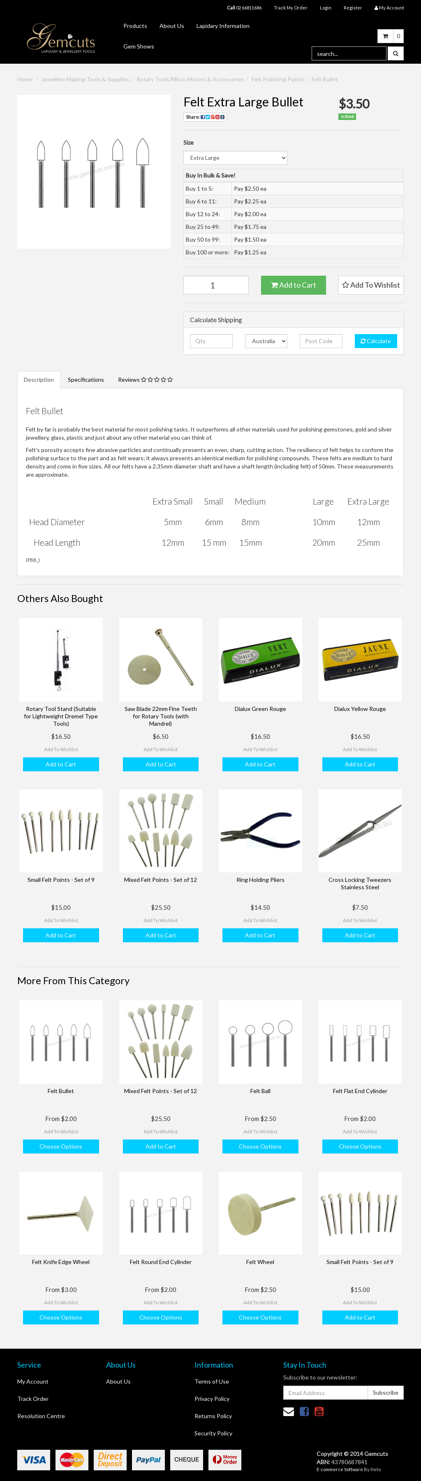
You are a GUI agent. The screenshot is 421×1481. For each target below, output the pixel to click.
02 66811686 (244, 7)
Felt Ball (260, 1090)
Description (39, 379)
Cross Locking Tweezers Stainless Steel (359, 883)
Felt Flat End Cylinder (360, 1090)
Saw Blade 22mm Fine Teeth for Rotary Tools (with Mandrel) (161, 716)
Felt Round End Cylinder (161, 1261)
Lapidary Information (223, 25)
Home (24, 79)
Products (135, 25)
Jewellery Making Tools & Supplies (85, 79)
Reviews (145, 379)
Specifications (86, 379)
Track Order (33, 1398)
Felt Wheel (260, 1261)
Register (353, 7)
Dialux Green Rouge (260, 708)
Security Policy (213, 1433)
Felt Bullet (325, 79)
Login (325, 7)
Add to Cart (293, 284)
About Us (172, 25)
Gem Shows (138, 46)
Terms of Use (211, 1381)
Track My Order (291, 7)
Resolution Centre (41, 1415)
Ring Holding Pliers (260, 879)
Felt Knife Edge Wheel (61, 1261)
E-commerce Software (340, 1469)
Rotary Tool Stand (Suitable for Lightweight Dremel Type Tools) (61, 716)
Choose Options (60, 1146)
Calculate (376, 340)
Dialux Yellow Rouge (360, 708)
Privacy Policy (211, 1398)
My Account (33, 1381)
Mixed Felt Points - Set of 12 (160, 879)
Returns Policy (213, 1415)
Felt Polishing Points (278, 79)
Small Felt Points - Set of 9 (61, 879)
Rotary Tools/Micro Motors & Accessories (190, 79)
